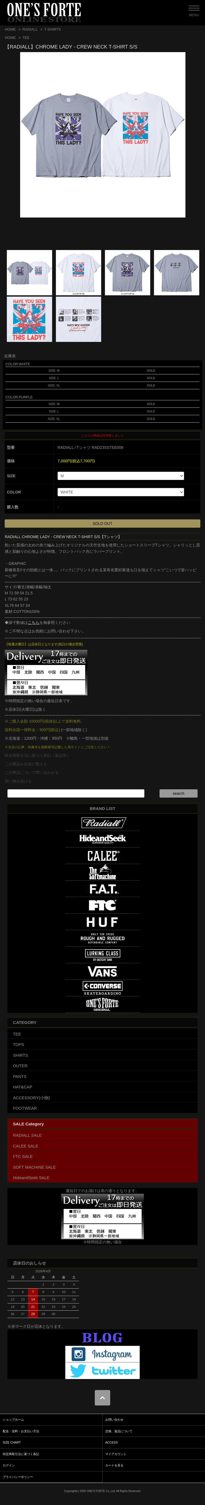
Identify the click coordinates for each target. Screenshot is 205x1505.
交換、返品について (119, 1431)
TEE (25, 38)
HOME (10, 29)
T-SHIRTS (52, 29)
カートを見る (114, 1465)
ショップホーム (13, 1419)
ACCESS (111, 1442)
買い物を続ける (18, 781)
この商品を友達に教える (26, 764)
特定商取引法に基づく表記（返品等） (37, 755)
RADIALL (29, 29)
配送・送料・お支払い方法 (21, 1431)
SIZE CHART (12, 1442)
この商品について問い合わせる (32, 772)
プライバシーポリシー (18, 1477)
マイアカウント (115, 1454)
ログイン (9, 1465)
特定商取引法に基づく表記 (21, 1454)
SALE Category (28, 1124)
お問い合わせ (114, 1419)
